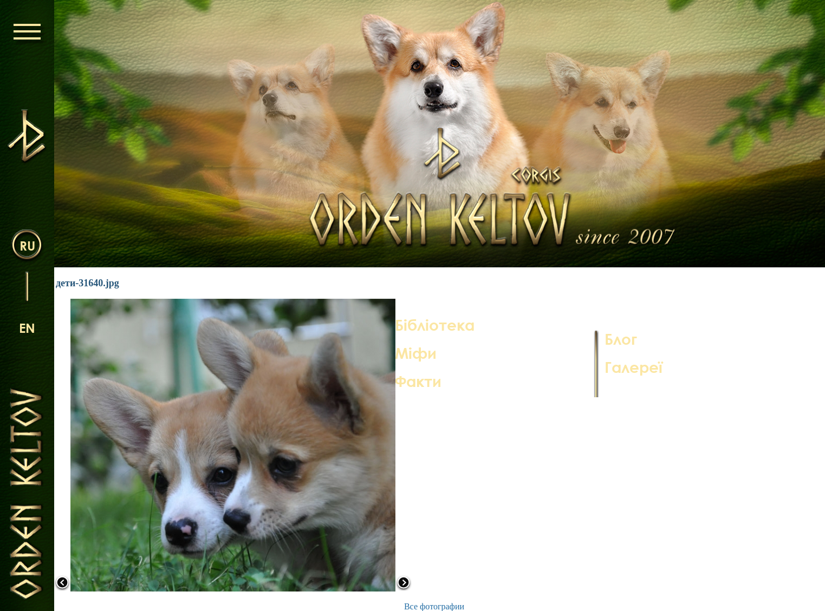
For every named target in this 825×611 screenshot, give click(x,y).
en (27, 328)
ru (27, 245)
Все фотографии (434, 606)
